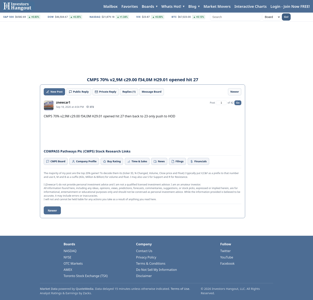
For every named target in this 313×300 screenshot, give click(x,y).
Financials (198, 161)
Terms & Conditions (150, 263)
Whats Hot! (171, 6)
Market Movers (217, 6)
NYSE (67, 257)
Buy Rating (112, 161)
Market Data (48, 289)
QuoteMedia (85, 289)
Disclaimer (144, 276)
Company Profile (84, 161)
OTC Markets (73, 263)
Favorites (129, 6)
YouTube (226, 257)
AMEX (67, 269)
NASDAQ (69, 251)
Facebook (227, 263)
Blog (192, 6)
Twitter (225, 251)
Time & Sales (137, 161)
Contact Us (144, 251)
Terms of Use (180, 289)
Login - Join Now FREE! (290, 6)
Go (238, 102)
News (159, 161)
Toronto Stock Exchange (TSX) (85, 276)
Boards (148, 6)
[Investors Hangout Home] (18, 6)
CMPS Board (55, 161)
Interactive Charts (250, 6)
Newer (52, 210)
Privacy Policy (146, 257)
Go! (286, 16)
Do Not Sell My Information (156, 269)
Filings (177, 161)
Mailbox (110, 6)
